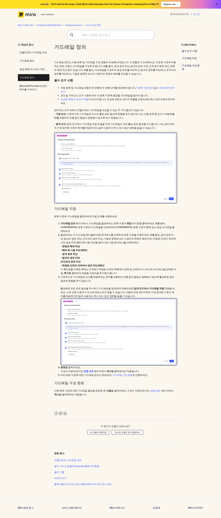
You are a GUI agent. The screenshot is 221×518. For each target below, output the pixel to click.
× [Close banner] (216, 4)
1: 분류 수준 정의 (144, 87)
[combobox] (111, 35)
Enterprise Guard (73, 25)
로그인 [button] (196, 14)
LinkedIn (65, 413)
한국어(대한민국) (179, 14)
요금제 (156, 507)
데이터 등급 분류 (93, 25)
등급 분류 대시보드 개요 (32, 69)
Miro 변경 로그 (26, 507)
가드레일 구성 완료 (122, 375)
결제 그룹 (59, 472)
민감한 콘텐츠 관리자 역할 (74, 99)
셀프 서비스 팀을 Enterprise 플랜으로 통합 (76, 466)
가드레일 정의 (26, 77)
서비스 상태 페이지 (72, 507)
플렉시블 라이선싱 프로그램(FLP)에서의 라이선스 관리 (83, 484)
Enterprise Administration (49, 25)
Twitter (61, 413)
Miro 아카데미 (195, 507)
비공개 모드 (60, 478)
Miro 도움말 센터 (26, 25)
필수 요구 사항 (189, 50)
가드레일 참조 (26, 60)
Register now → (170, 4)
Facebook (56, 413)
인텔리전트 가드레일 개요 (33, 52)
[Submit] (70, 34)
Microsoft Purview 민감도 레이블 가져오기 (33, 87)
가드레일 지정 (189, 58)
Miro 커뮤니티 (117, 507)
